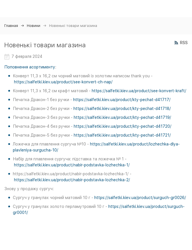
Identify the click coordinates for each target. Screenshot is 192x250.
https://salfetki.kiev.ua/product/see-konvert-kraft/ (139, 90)
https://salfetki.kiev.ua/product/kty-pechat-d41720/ (122, 126)
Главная (11, 25)
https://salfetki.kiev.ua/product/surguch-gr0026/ (140, 197)
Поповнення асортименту (29, 67)
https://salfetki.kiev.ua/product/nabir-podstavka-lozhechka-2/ (72, 180)
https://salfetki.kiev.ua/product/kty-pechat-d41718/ (122, 108)
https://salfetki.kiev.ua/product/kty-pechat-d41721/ (122, 135)
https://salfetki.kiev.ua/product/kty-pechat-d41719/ (122, 117)
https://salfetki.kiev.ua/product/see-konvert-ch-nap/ (63, 82)
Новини (33, 25)
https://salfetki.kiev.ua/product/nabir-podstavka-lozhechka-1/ (72, 165)
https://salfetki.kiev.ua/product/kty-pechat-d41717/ (122, 99)
